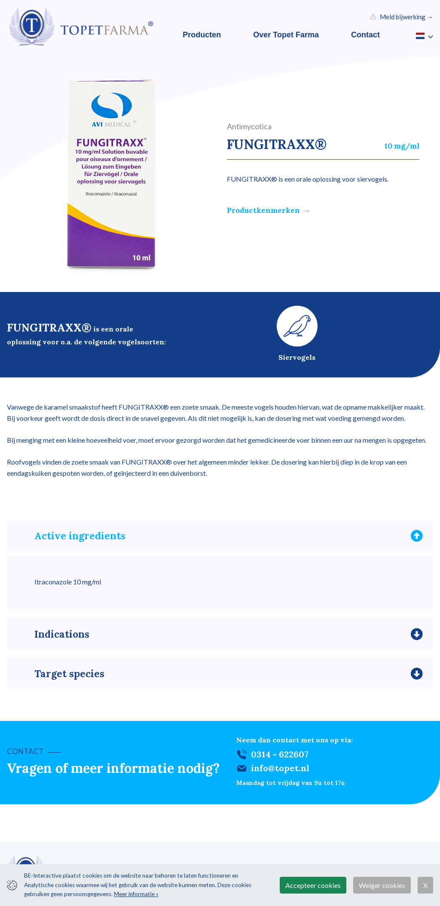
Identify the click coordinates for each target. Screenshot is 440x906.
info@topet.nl (280, 771)
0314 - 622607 (280, 757)
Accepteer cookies (313, 885)
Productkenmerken (263, 210)
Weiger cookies (382, 885)
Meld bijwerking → (406, 17)
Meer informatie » (136, 894)
